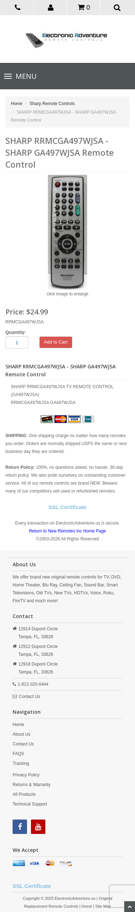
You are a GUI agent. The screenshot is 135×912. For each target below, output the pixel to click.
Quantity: (15, 332)
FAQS (18, 753)
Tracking (21, 763)
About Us (21, 734)
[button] (51, 7)
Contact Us (29, 696)
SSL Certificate (67, 507)
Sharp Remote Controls (52, 103)
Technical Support (30, 804)
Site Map (103, 906)
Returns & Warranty (31, 784)
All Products (24, 794)
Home (16, 103)
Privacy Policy (26, 774)
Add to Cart (56, 342)
